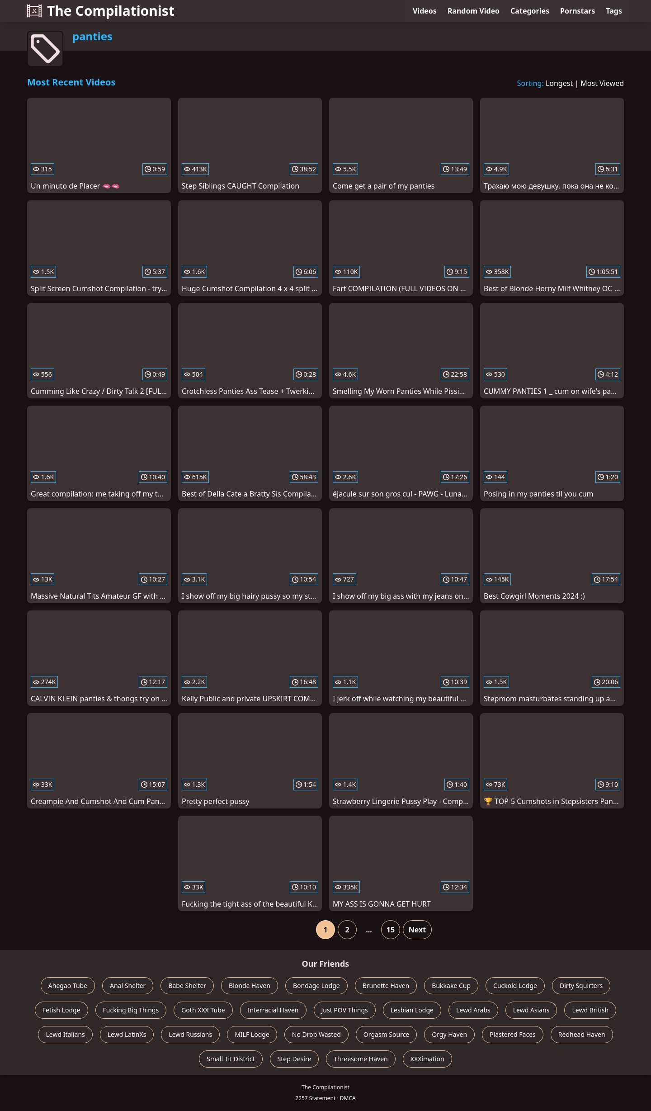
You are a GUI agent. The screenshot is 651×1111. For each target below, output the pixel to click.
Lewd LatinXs (127, 1034)
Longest (559, 83)
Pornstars (577, 11)
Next (417, 930)
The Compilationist (101, 10)
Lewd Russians (190, 1034)
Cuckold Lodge (515, 985)
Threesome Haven (360, 1058)
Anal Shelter (128, 985)
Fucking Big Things (131, 1010)
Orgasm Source (386, 1034)
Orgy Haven (449, 1034)
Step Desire (294, 1058)
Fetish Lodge (61, 1010)
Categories (529, 11)
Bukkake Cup (451, 985)
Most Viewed (602, 83)
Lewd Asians (531, 1010)
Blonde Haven (249, 985)
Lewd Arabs (473, 1010)
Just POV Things (344, 1010)
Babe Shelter (187, 985)
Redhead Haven (581, 1034)
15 (391, 930)
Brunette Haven (386, 985)
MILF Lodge (252, 1034)
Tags (614, 11)
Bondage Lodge (316, 985)
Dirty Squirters (581, 985)
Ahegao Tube (67, 985)
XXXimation (427, 1058)
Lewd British (590, 1010)
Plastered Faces (513, 1034)
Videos (425, 11)
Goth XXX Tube (203, 1010)
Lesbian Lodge (412, 1010)
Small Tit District (231, 1058)
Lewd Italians (65, 1034)
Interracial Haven (273, 1010)
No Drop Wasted (316, 1034)
